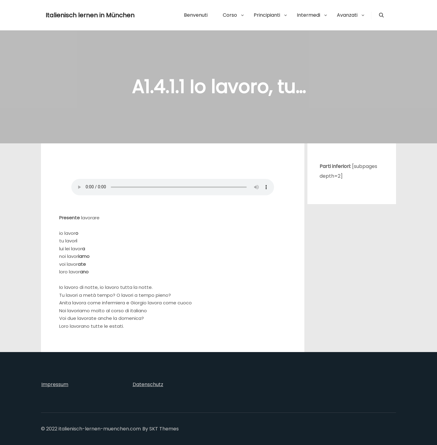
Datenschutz (148, 384)
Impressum (54, 384)
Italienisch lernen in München (76, 15)
